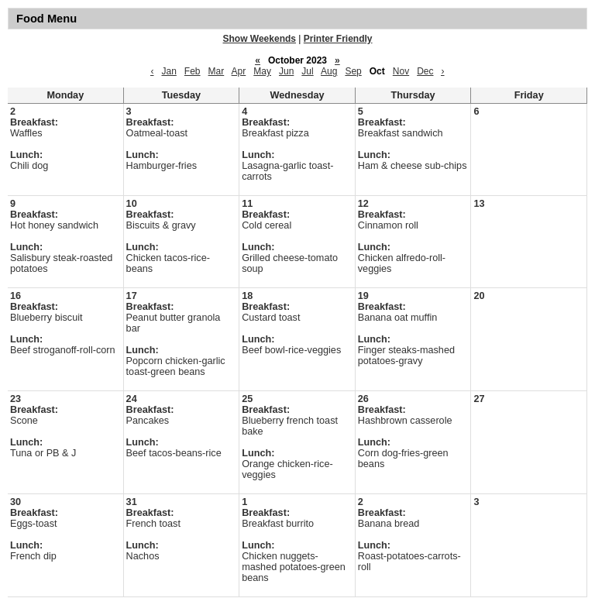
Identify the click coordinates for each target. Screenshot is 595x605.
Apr (239, 71)
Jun (286, 71)
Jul (307, 71)
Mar (216, 71)
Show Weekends (259, 38)
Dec (425, 71)
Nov (401, 71)
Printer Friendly (338, 38)
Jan (168, 71)
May (262, 71)
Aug (329, 71)
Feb (192, 71)
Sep (353, 71)
